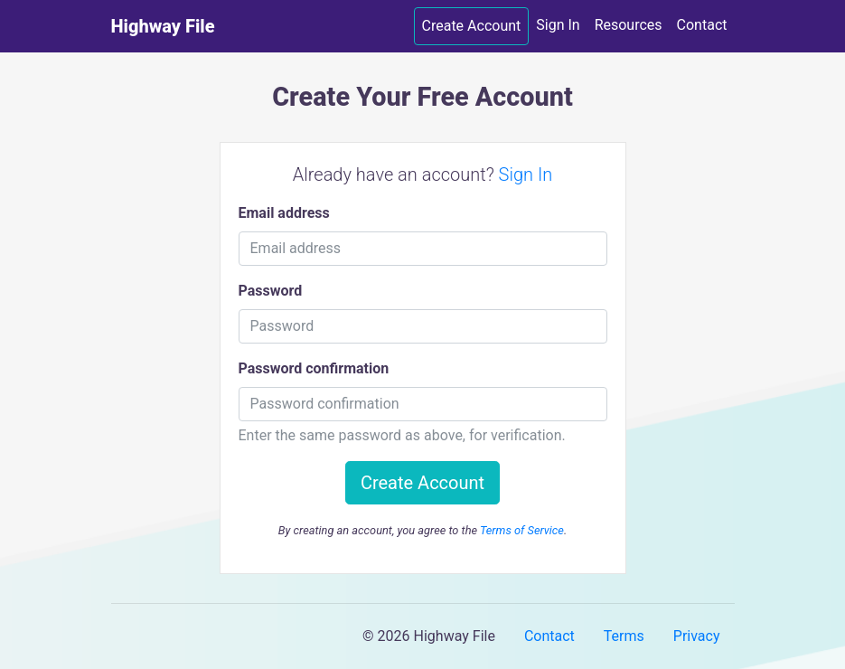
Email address (284, 212)
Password (271, 290)
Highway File (163, 26)
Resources (628, 24)
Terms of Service (522, 530)
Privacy (696, 636)
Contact (702, 24)
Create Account (471, 25)
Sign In (557, 24)
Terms (624, 636)
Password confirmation (314, 368)
